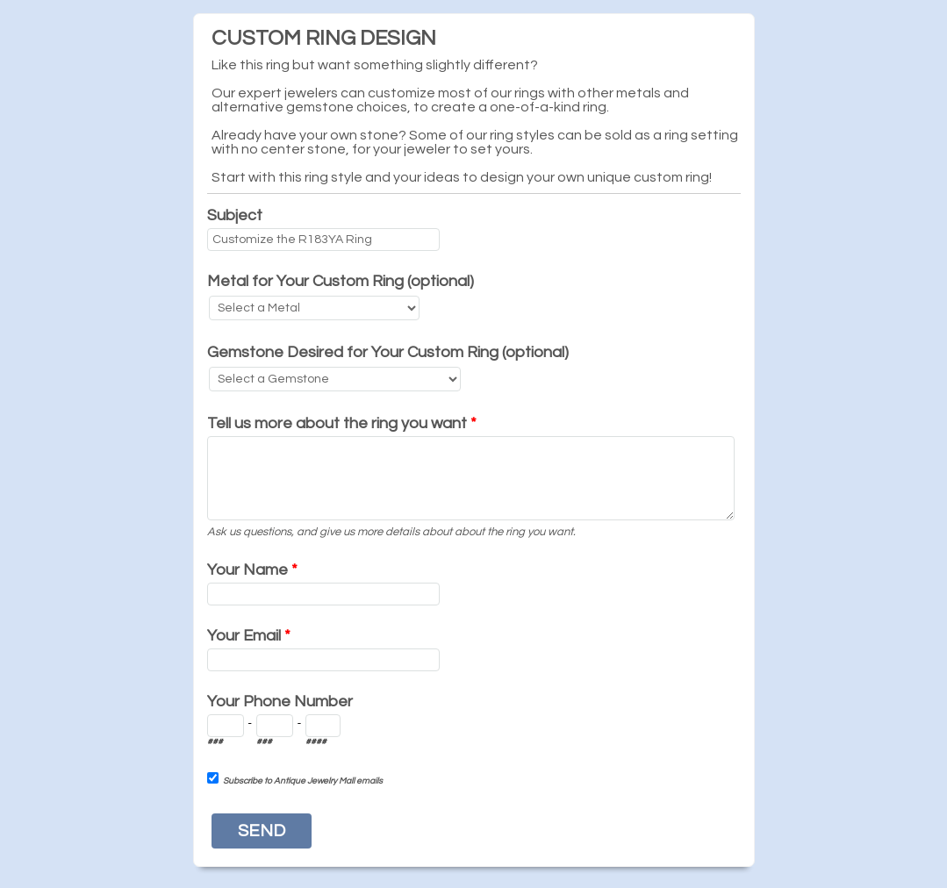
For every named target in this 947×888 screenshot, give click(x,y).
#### (315, 741)
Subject (234, 215)
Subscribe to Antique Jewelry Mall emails (303, 781)
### (215, 741)
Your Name (252, 570)
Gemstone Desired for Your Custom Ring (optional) (388, 352)
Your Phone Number (280, 701)
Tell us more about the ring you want (342, 423)
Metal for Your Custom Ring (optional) (340, 281)
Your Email (249, 635)
